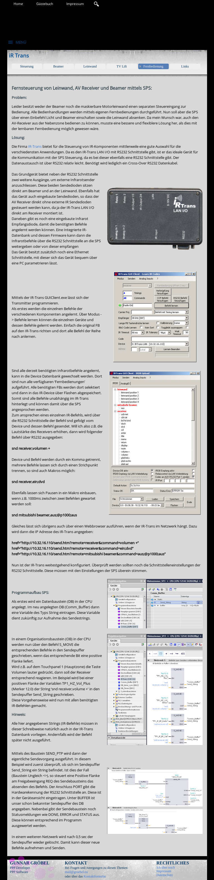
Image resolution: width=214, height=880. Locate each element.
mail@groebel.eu (76, 872)
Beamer (58, 66)
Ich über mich (166, 867)
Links (185, 66)
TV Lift (122, 66)
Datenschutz (165, 875)
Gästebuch (44, 3)
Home (18, 3)
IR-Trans (35, 146)
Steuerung (27, 66)
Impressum (75, 3)
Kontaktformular (95, 876)
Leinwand (90, 66)
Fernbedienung (153, 66)
